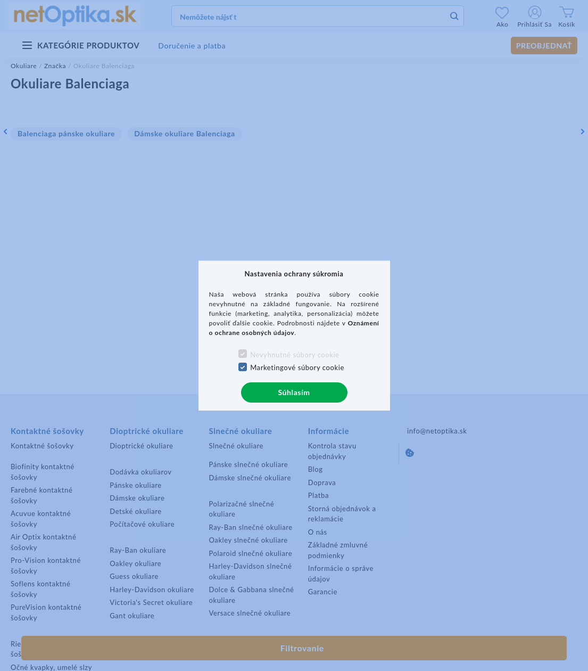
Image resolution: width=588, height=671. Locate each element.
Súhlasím (294, 392)
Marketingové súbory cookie (297, 367)
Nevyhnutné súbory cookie (294, 354)
